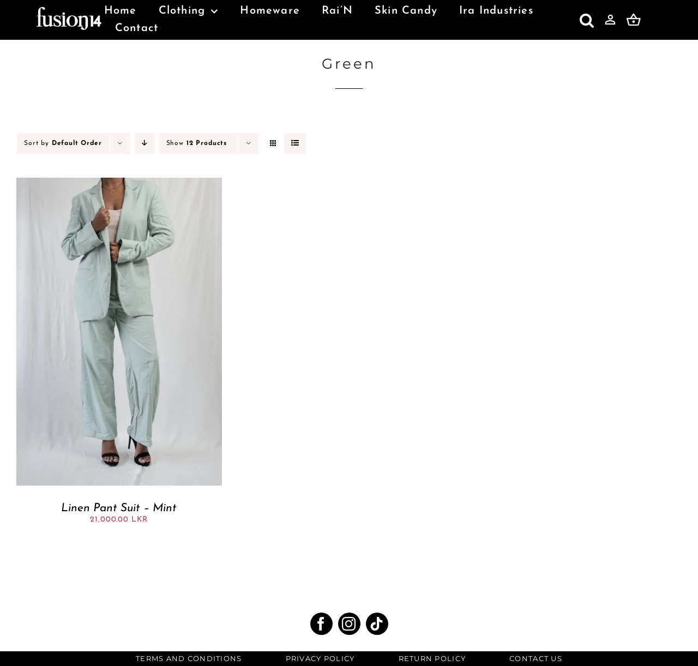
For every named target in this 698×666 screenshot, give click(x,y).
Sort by (63, 143)
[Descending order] (144, 143)
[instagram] (349, 624)
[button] (587, 20)
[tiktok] (377, 624)
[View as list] (295, 143)
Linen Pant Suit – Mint (119, 508)
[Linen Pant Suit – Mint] (119, 182)
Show (196, 143)
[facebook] (321, 624)
